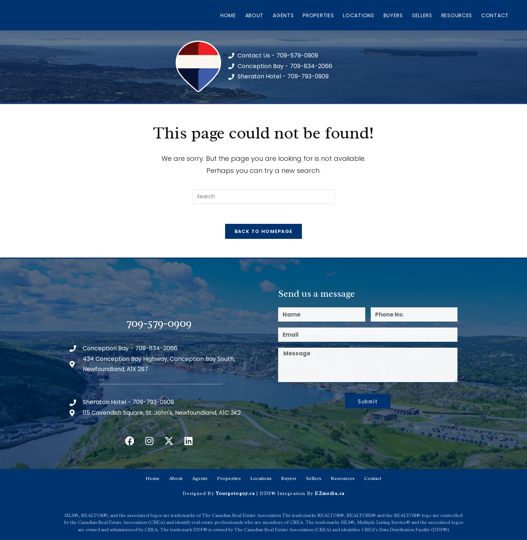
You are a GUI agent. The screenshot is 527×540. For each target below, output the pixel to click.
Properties (318, 15)
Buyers (393, 15)
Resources (456, 15)
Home (228, 15)
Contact (495, 15)
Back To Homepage (264, 233)
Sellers (422, 15)
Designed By (199, 493)
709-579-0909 (159, 325)
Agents (283, 15)
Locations (358, 15)
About (254, 15)
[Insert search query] (263, 196)
